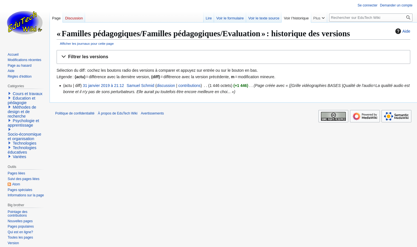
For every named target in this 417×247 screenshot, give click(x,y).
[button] (233, 56)
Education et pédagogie (21, 100)
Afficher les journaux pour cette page (87, 43)
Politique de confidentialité (74, 113)
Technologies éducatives (22, 149)
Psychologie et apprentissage (23, 122)
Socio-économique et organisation (24, 136)
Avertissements (152, 113)
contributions (189, 85)
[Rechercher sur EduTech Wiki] (370, 18)
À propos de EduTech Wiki (117, 113)
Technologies (24, 143)
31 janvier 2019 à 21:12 (103, 85)
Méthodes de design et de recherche (22, 111)
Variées (19, 156)
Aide (402, 31)
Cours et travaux (28, 93)
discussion (166, 85)
